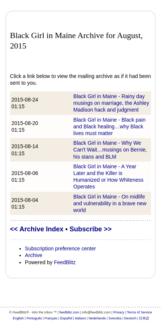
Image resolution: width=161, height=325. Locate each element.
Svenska (114, 318)
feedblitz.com (69, 312)
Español (66, 318)
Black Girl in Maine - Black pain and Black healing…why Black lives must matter (109, 126)
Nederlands (97, 318)
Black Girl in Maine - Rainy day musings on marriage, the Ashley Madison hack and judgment (111, 103)
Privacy (118, 312)
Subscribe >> (91, 229)
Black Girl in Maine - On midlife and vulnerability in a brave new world (109, 203)
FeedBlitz (65, 262)
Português (34, 318)
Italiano (80, 318)
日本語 (144, 318)
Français (51, 318)
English (18, 318)
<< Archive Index (36, 229)
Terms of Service (139, 312)
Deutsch (130, 318)
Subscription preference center (60, 248)
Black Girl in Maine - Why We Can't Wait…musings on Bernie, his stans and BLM (110, 149)
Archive (33, 255)
